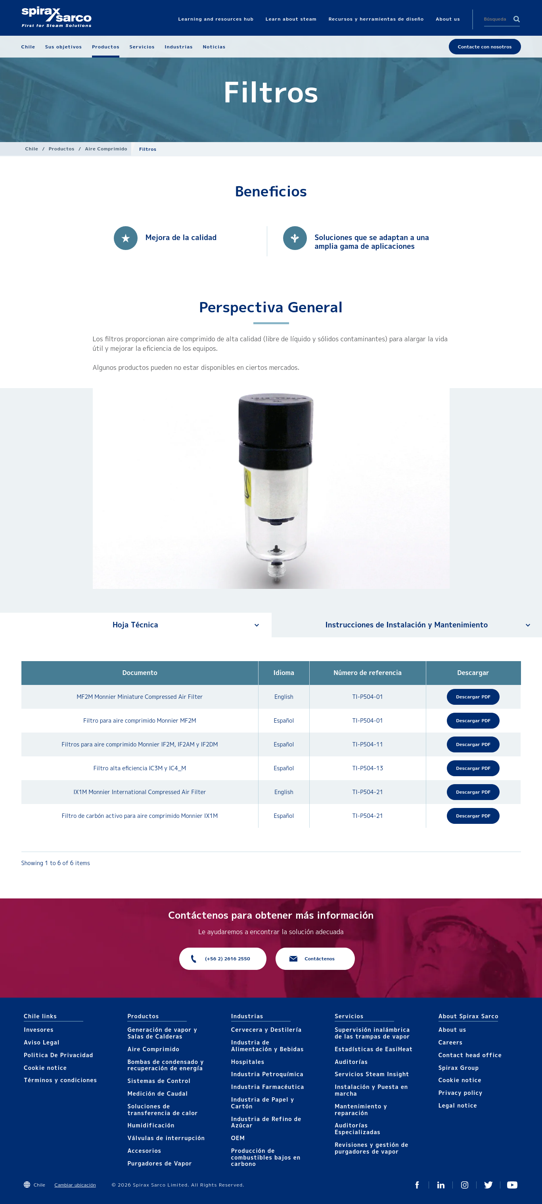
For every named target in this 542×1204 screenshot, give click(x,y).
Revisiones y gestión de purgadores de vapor (371, 1148)
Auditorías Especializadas (358, 1128)
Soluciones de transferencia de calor (162, 1109)
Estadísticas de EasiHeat (374, 1049)
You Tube (512, 1185)
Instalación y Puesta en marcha (371, 1090)
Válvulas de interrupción (166, 1138)
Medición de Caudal (157, 1093)
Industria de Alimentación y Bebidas (267, 1046)
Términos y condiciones (60, 1080)
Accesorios (144, 1150)
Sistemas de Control (159, 1081)
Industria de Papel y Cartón (262, 1103)
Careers (451, 1042)
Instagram (465, 1185)
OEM (238, 1138)
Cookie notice (45, 1067)
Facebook (417, 1185)
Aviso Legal (41, 1042)
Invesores (39, 1029)
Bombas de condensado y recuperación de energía (165, 1065)
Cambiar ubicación (75, 1184)
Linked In (441, 1185)
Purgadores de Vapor (159, 1163)
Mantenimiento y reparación (361, 1109)
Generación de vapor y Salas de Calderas (162, 1033)
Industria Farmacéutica (267, 1087)
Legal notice (458, 1105)
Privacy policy (461, 1092)
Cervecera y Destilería (266, 1029)
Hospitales (247, 1062)
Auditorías (351, 1062)
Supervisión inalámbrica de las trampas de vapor (372, 1033)
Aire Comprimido (106, 148)
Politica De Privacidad (58, 1055)
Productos (62, 148)
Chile (31, 148)
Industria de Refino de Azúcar (266, 1122)
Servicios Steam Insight (372, 1074)
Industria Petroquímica (267, 1074)
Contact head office (470, 1055)
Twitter (488, 1185)
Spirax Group (459, 1067)
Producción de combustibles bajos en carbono (266, 1157)
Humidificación (150, 1125)
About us (452, 1029)
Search (516, 19)
